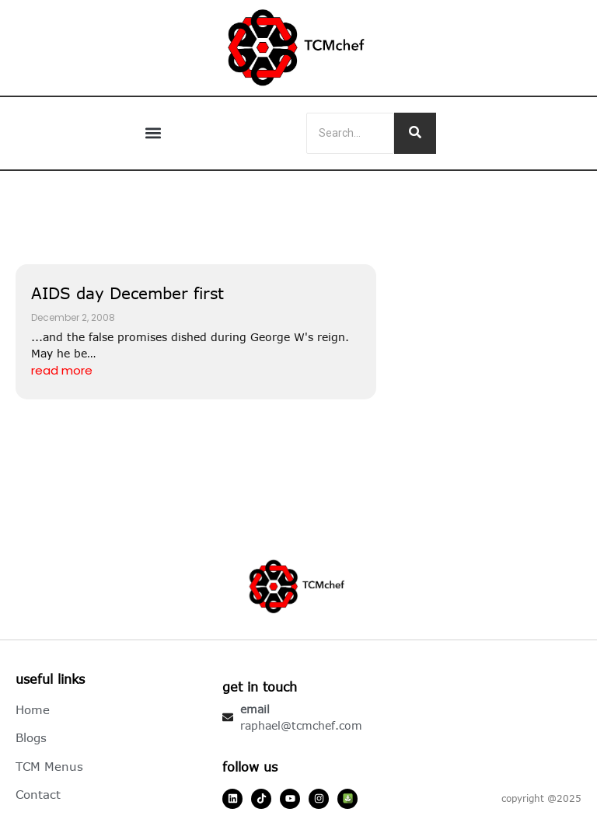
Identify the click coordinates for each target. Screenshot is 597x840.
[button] (153, 133)
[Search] (350, 133)
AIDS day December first (127, 292)
